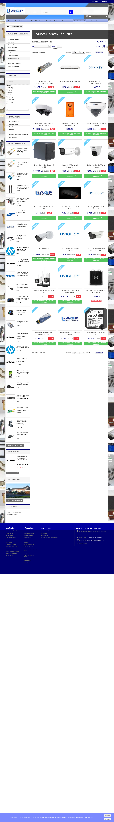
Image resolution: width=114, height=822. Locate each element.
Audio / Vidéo (11, 69)
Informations (14, 117)
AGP (10, 90)
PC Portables (11, 44)
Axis (10, 97)
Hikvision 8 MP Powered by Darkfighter (70, 166)
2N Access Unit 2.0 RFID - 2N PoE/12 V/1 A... (96, 292)
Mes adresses (44, 535)
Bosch (11, 99)
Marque (10, 20)
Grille (103, 46)
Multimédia (57, 20)
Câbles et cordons (39, 20)
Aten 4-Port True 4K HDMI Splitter (70, 208)
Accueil (26, 542)
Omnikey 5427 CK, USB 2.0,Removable (96, 82)
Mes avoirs (44, 533)
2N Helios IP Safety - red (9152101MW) (70, 124)
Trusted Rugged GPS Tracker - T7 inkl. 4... (96, 333)
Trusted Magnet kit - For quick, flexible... (70, 333)
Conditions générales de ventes (17, 126)
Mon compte (46, 528)
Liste (107, 46)
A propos (11, 129)
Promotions (13, 452)
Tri (33, 46)
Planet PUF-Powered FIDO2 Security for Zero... (44, 333)
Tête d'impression (16, 512)
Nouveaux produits (16, 144)
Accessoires (49, 20)
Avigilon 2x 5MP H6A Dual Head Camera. (70, 292)
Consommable (29, 20)
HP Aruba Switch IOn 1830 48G (70, 81)
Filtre (8, 512)
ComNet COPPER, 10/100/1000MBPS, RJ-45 (44, 82)
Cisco (10, 102)
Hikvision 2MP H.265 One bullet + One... (44, 292)
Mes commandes (45, 531)
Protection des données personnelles (18, 134)
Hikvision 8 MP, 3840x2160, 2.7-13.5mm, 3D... (96, 250)
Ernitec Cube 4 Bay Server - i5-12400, (44, 166)
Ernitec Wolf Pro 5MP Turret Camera (96, 166)
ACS (10, 88)
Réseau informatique (67, 20)
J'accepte (107, 815)
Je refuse (107, 819)
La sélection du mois (92, 20)
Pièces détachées (19, 20)
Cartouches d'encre (12, 514)
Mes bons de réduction (47, 540)
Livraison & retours (14, 121)
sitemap (26, 562)
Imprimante (11, 53)
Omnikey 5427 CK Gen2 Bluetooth (96, 208)
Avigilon (11, 95)
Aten (10, 92)
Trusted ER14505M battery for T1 (44, 208)
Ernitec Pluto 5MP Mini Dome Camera (96, 124)
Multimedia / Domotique (14, 63)
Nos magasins (13, 137)
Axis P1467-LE (44, 249)
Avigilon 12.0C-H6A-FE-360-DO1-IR (70, 250)
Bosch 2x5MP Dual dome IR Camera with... (44, 124)
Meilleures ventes (28, 535)
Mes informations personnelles (49, 537)
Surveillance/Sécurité (79, 20)
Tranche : (8, 108)
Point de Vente (12, 61)
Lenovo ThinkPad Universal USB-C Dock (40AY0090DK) (22, 458)
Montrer (54, 46)
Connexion (104, 1)
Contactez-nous (95, 1)
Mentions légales (13, 124)
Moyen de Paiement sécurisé (16, 132)
